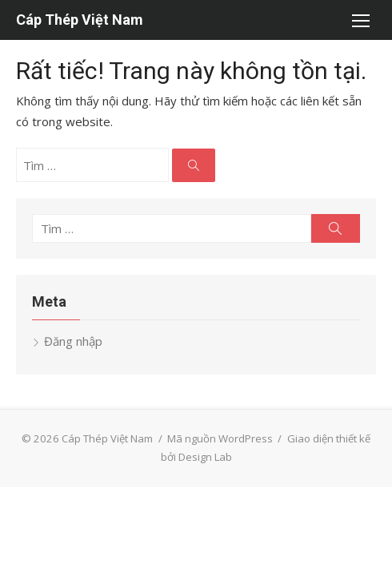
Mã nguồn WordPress (220, 438)
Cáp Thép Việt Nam (79, 19)
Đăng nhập (73, 341)
